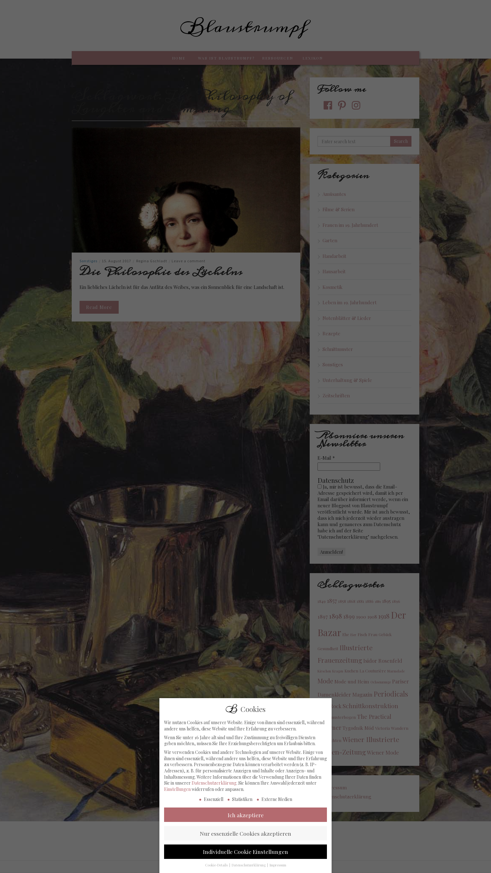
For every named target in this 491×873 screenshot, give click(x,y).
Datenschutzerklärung (214, 798)
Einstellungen (177, 804)
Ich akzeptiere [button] (246, 829)
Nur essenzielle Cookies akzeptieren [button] (245, 847)
